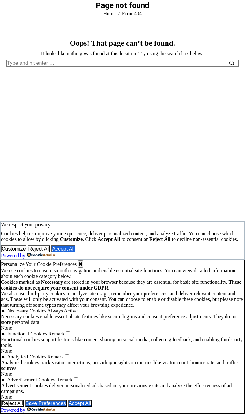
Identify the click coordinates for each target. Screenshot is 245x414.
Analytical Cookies (26, 356)
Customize (14, 249)
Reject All (39, 249)
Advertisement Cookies (31, 379)
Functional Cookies (27, 333)
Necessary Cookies (26, 310)
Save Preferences (46, 403)
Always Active (62, 310)
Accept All (63, 249)
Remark (56, 333)
